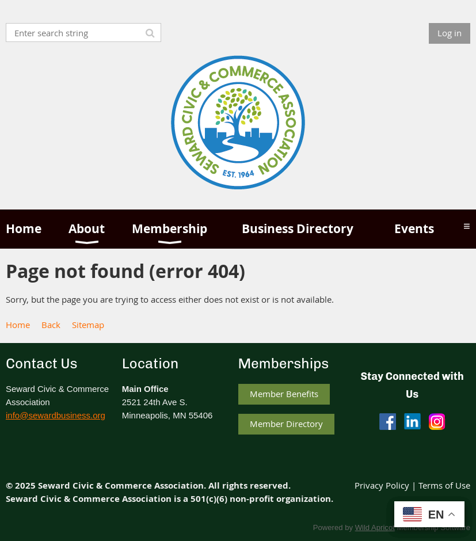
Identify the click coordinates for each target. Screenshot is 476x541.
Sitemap (88, 324)
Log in (449, 33)
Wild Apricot (375, 527)
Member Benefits (284, 393)
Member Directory (286, 423)
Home (18, 324)
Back (50, 324)
